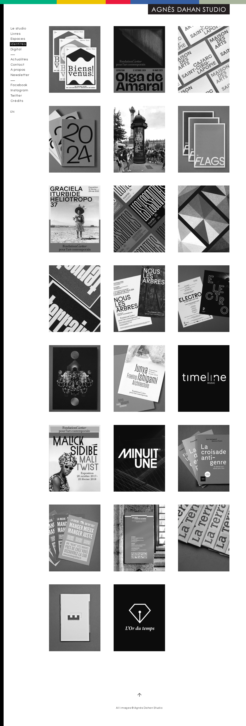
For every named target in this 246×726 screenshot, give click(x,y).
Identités (18, 44)
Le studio (18, 28)
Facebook (19, 85)
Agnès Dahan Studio (189, 9)
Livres (16, 33)
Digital (16, 49)
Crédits (17, 101)
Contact (18, 64)
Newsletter (20, 75)
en (12, 111)
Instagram (19, 90)
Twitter (16, 95)
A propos (18, 70)
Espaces (18, 39)
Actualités (19, 59)
